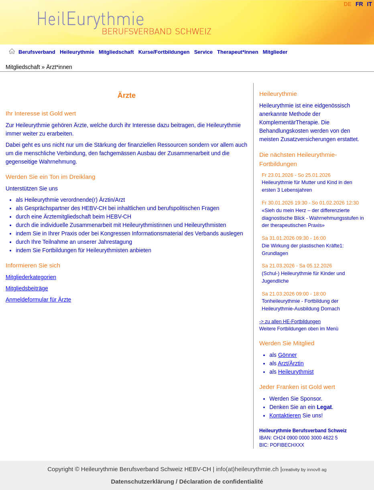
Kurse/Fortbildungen (164, 52)
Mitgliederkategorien (31, 277)
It (369, 4)
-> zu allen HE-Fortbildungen (290, 321)
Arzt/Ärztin (291, 363)
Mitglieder (275, 52)
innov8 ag (317, 469)
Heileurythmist (296, 372)
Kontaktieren (285, 415)
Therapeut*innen (237, 52)
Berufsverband (36, 52)
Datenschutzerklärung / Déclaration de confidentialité (187, 481)
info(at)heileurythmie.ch (247, 469)
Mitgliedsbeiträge (27, 288)
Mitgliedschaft (116, 52)
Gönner (287, 355)
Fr (359, 4)
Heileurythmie (77, 52)
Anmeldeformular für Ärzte (38, 299)
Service (203, 52)
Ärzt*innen (59, 67)
